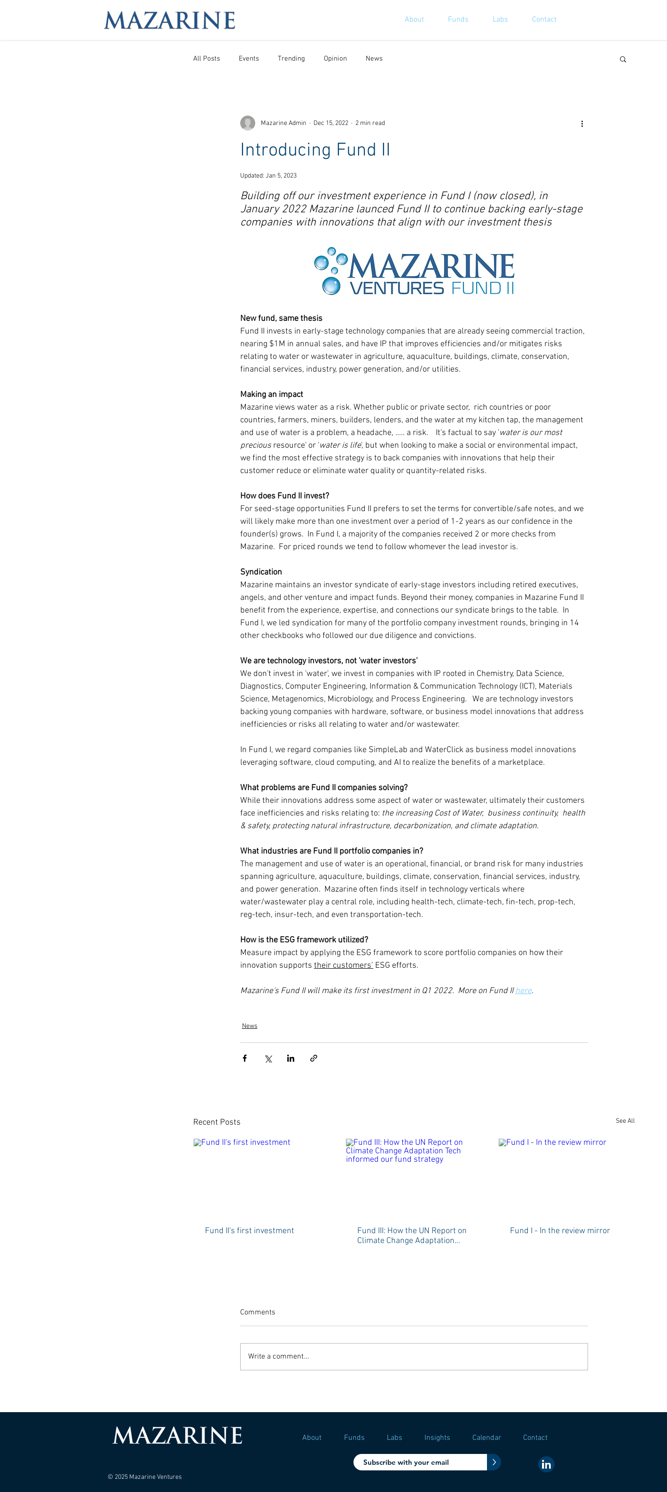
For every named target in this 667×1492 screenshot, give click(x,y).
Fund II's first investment (249, 1231)
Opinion (335, 58)
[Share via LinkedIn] (290, 1058)
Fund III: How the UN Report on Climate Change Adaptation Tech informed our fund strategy (412, 1236)
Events (249, 58)
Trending (291, 58)
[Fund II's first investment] (262, 1177)
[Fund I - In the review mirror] (567, 1177)
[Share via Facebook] (244, 1058)
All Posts (206, 58)
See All (625, 1121)
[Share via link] (313, 1058)
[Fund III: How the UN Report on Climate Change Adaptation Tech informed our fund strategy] (414, 1177)
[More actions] (582, 123)
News (374, 58)
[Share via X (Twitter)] (267, 1058)
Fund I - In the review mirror (560, 1231)
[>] (494, 1462)
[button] (623, 58)
